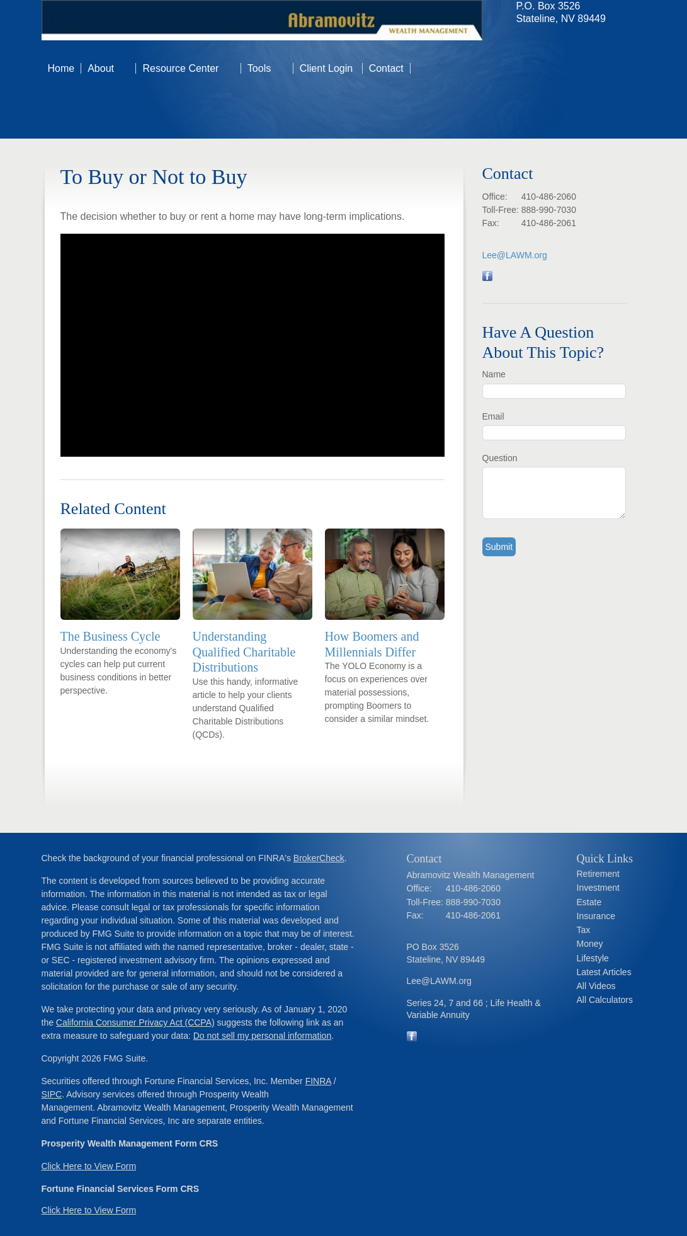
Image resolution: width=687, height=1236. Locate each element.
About (101, 68)
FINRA (318, 1081)
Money (590, 944)
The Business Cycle (110, 636)
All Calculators (605, 1000)
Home (61, 68)
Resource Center (180, 68)
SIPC (52, 1094)
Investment (598, 888)
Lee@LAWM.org (514, 255)
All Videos (596, 986)
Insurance (596, 916)
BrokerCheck (318, 858)
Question (500, 458)
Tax (584, 930)
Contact (386, 68)
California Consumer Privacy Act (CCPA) (135, 1022)
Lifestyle (593, 958)
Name (494, 374)
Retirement (598, 874)
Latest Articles (604, 972)
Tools (259, 68)
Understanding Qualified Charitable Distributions (244, 651)
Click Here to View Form (89, 1166)
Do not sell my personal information (262, 1036)
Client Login (328, 68)
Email (493, 416)
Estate (589, 902)
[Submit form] (499, 546)
